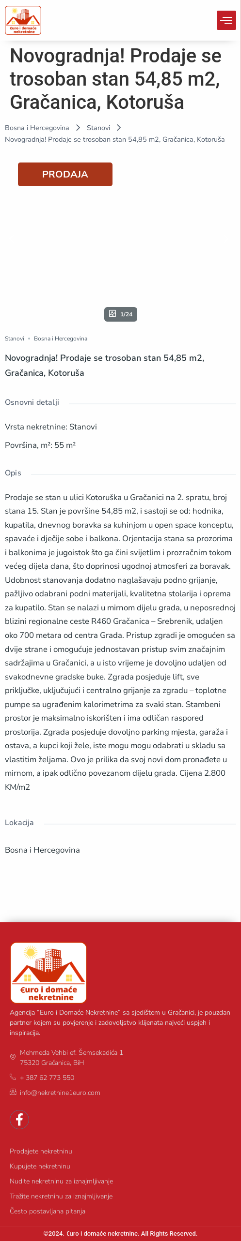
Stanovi (98, 128)
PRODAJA (65, 174)
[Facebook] (19, 1119)
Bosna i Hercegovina (37, 128)
